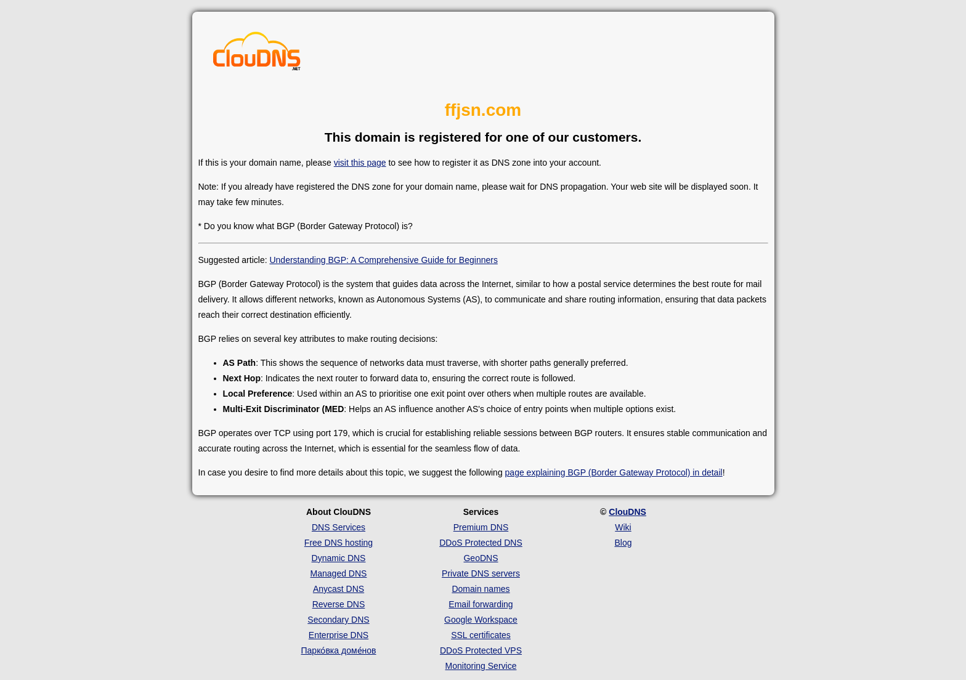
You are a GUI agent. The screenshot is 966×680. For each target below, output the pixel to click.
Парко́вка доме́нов (338, 650)
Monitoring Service (481, 666)
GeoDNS (480, 558)
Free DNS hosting (338, 543)
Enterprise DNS (338, 635)
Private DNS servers (481, 573)
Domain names (480, 589)
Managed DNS (338, 573)
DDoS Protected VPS (481, 650)
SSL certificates (481, 635)
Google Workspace (481, 620)
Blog (622, 543)
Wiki (623, 527)
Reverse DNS (338, 604)
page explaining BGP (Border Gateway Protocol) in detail (614, 472)
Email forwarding (480, 604)
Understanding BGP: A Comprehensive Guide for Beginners (383, 260)
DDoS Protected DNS (480, 543)
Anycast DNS (338, 589)
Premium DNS (480, 527)
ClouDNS (627, 512)
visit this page (360, 163)
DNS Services (338, 527)
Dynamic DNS (339, 558)
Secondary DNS (338, 620)
